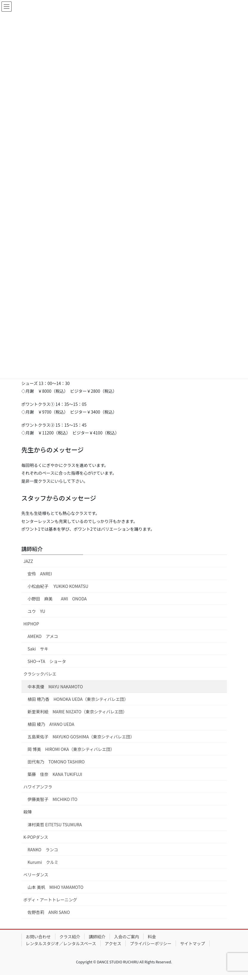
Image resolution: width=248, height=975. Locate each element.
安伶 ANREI (40, 574)
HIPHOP (31, 624)
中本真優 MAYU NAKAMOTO (55, 687)
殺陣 (28, 812)
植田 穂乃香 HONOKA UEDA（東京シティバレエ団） (78, 699)
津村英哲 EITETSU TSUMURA (55, 824)
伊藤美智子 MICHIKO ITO (52, 799)
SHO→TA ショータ (47, 661)
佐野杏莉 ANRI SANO (49, 912)
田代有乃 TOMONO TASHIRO (56, 762)
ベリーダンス (36, 875)
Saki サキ (38, 649)
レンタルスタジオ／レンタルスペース (61, 943)
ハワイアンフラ (38, 787)
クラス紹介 (70, 937)
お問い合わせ (38, 937)
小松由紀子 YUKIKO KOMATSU (58, 586)
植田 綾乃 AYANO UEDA (51, 724)
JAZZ (28, 561)
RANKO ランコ (43, 850)
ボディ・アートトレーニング (50, 900)
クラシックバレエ (40, 674)
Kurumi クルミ (43, 862)
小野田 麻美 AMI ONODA (57, 599)
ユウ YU (36, 611)
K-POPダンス (36, 837)
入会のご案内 (126, 937)
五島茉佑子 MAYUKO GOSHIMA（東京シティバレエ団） (81, 737)
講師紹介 (32, 548)
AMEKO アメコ (43, 636)
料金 (152, 937)
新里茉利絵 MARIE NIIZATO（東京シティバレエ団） (77, 712)
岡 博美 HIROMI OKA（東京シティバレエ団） (71, 749)
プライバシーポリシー (150, 943)
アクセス (113, 943)
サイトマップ (192, 943)
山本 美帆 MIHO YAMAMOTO (56, 887)
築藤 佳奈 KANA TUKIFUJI (55, 774)
